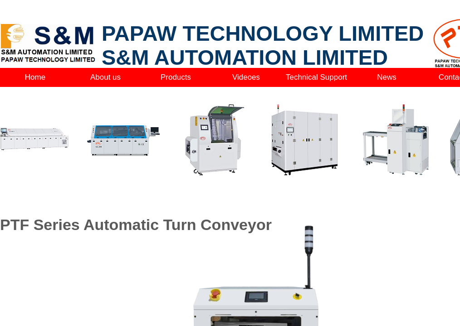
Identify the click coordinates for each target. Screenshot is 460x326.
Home (35, 77)
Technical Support (316, 77)
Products (176, 77)
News (386, 77)
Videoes (246, 77)
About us (105, 77)
